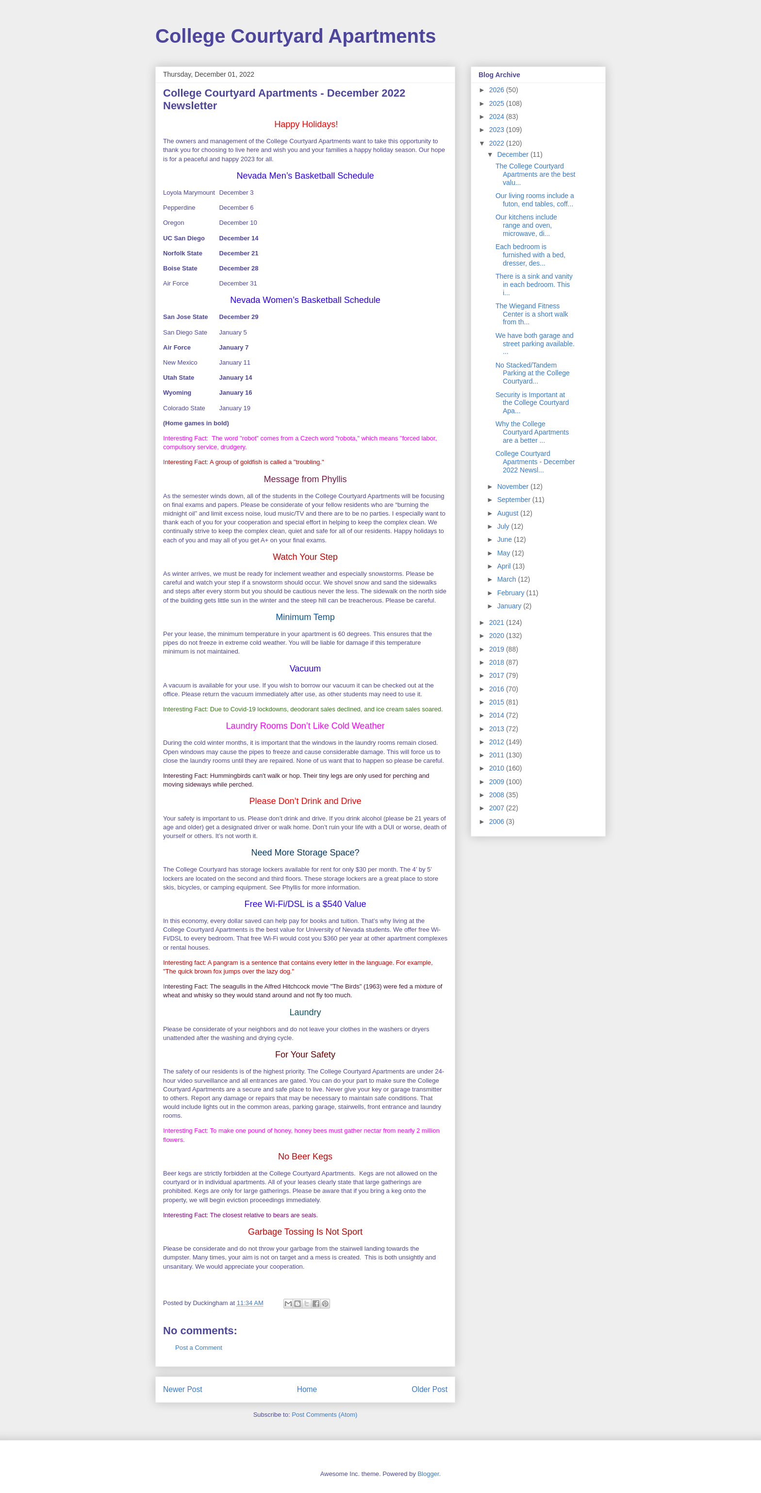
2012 (497, 742)
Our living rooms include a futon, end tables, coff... (535, 200)
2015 (497, 702)
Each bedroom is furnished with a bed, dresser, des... (530, 255)
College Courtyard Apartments (295, 36)
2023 (497, 130)
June (505, 539)
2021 (497, 622)
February (511, 593)
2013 (497, 729)
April (505, 566)
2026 (497, 90)
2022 (497, 143)
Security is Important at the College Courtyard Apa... (532, 403)
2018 (497, 662)
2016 (497, 689)
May (504, 553)
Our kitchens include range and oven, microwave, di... (526, 225)
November (513, 486)
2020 (497, 635)
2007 (497, 808)
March (507, 579)
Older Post (429, 1389)
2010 (497, 768)
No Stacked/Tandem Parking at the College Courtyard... (533, 373)
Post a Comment (198, 1347)
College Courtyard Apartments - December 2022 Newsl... (535, 462)
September (514, 499)
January (510, 606)
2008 (497, 795)
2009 (497, 782)
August (508, 513)
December (513, 154)
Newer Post (182, 1389)
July (504, 526)
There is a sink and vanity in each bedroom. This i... (534, 284)
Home (307, 1389)
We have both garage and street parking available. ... (535, 344)
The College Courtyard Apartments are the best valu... (535, 174)
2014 (497, 715)
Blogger (428, 1473)
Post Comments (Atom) (324, 1414)
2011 (497, 755)
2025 (497, 103)
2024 (497, 116)
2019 (497, 649)
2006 (497, 821)
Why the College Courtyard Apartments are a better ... (532, 432)
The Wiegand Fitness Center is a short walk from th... (532, 314)
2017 (497, 675)
